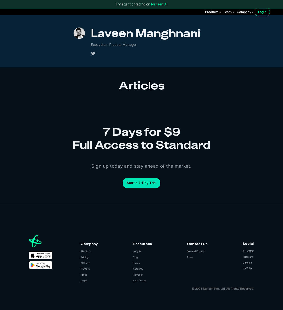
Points (136, 263)
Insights (137, 251)
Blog (135, 257)
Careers (85, 268)
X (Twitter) (248, 250)
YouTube (247, 268)
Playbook (138, 274)
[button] (213, 12)
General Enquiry (196, 251)
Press (84, 274)
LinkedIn (247, 262)
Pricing (84, 257)
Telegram (247, 256)
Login (262, 12)
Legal (84, 280)
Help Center (139, 280)
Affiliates (85, 263)
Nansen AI (159, 4)
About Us (86, 251)
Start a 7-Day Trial (141, 183)
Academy (138, 268)
